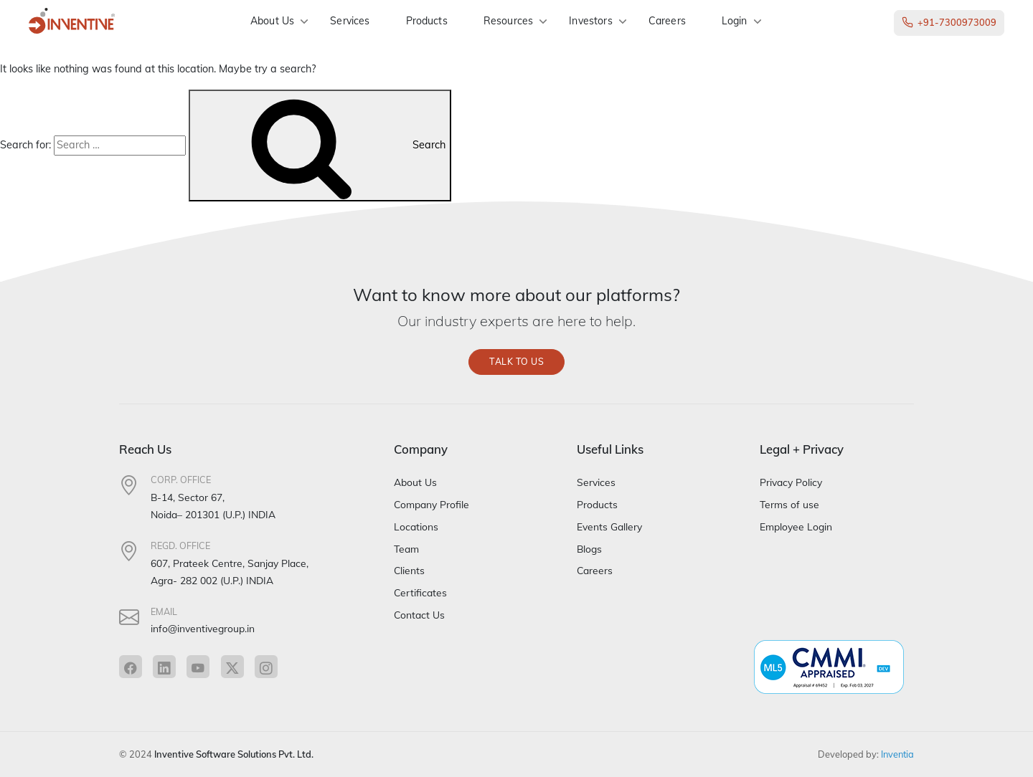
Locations (416, 526)
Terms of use (789, 504)
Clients (409, 571)
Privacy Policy (791, 483)
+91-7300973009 (949, 22)
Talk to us (516, 361)
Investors (590, 20)
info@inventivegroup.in (203, 629)
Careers (667, 20)
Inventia (897, 754)
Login (734, 20)
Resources (508, 20)
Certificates (420, 592)
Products (427, 20)
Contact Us (419, 615)
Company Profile (431, 504)
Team (406, 549)
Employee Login (796, 526)
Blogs (589, 549)
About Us (272, 20)
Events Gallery (609, 526)
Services (349, 20)
